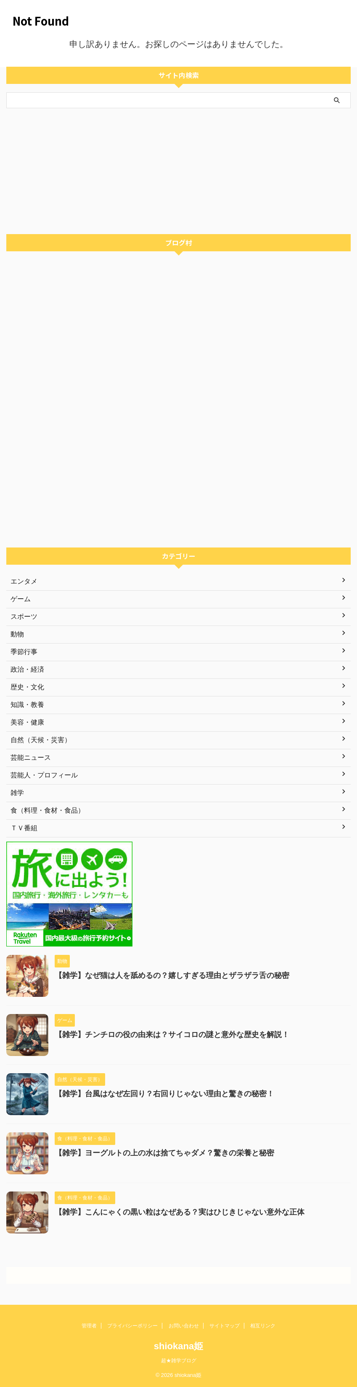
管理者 (89, 1326)
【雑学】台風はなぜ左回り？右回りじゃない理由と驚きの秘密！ (164, 1094)
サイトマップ (224, 1326)
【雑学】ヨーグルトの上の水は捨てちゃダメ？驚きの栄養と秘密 (164, 1153)
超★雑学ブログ (178, 1361)
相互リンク (262, 1326)
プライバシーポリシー (132, 1326)
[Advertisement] (174, 171)
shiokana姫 (178, 1346)
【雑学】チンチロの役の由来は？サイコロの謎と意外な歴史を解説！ (172, 1034)
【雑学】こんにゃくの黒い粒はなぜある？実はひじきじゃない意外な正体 (179, 1212)
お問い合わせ (184, 1326)
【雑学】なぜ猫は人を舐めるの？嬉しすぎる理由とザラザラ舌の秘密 (172, 975)
